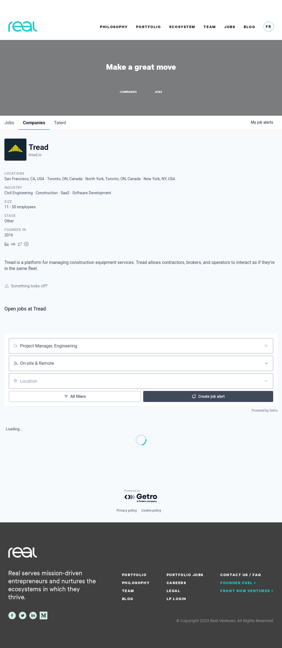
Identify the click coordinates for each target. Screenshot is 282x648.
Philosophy (114, 26)
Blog (249, 26)
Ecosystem (182, 26)
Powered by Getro (265, 410)
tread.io (35, 155)
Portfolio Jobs (185, 574)
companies (34, 122)
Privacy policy (126, 510)
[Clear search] (266, 346)
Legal (174, 590)
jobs (9, 122)
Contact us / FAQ (240, 574)
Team (210, 26)
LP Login (176, 598)
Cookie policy (151, 510)
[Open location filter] (266, 381)
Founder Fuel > (238, 582)
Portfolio (148, 26)
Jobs (229, 26)
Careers (176, 582)
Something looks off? (25, 286)
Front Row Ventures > (247, 590)
